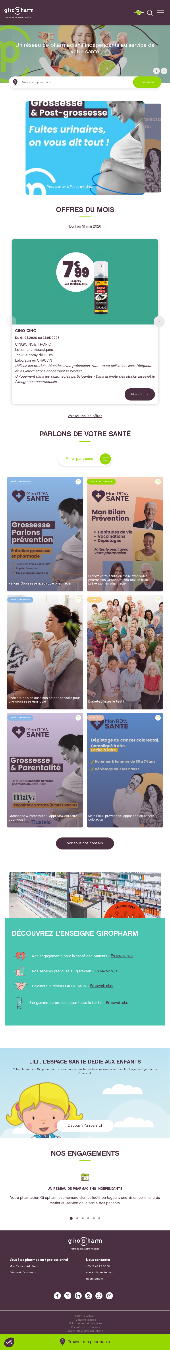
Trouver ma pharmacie (89, 1342)
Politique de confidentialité (85, 1323)
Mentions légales (85, 1320)
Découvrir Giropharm (23, 1272)
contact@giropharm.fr (99, 1272)
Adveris (99, 1331)
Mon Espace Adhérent (24, 1266)
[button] (156, 71)
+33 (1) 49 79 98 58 (98, 1266)
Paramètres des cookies (85, 1327)
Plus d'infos (139, 394)
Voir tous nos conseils (85, 843)
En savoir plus (122, 956)
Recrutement (94, 1279)
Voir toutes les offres (85, 416)
